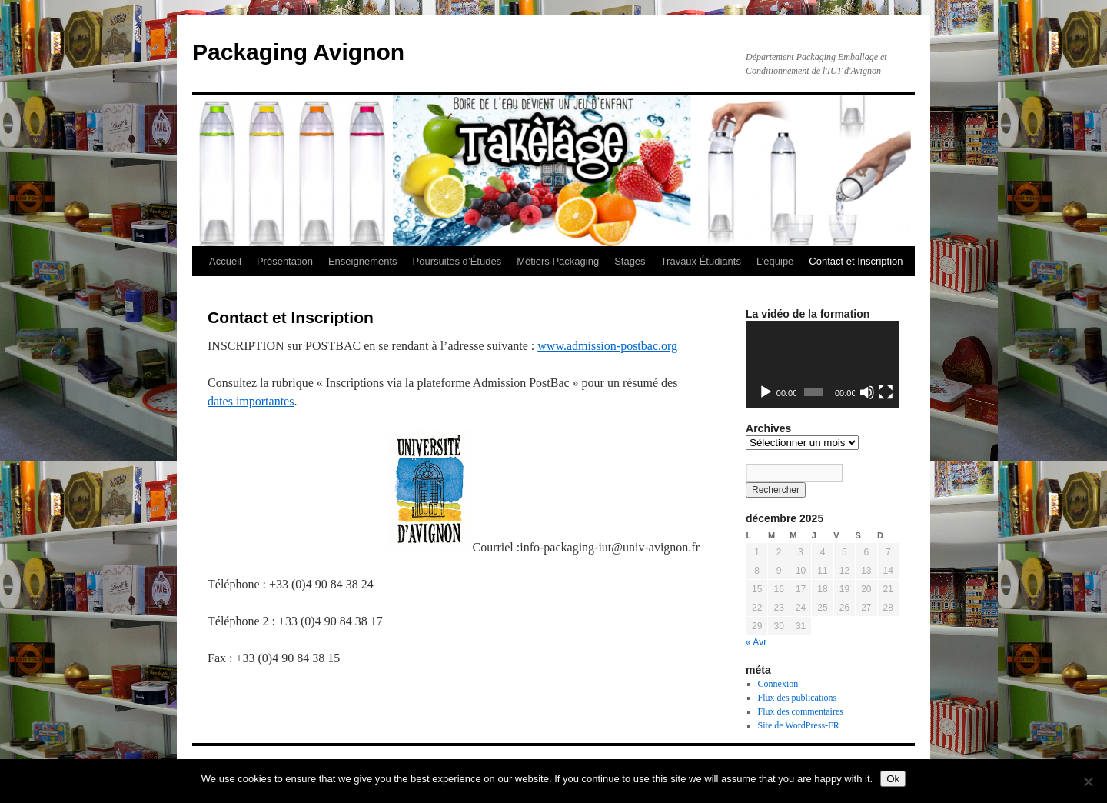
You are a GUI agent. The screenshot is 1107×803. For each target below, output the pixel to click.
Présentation (285, 261)
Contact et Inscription (856, 261)
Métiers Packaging (558, 261)
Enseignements (362, 261)
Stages (629, 261)
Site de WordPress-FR (798, 725)
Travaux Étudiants (701, 261)
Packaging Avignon (298, 52)
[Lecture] (765, 392)
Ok (892, 779)
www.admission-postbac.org (607, 345)
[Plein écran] (885, 392)
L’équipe (774, 261)
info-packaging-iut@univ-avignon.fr (610, 547)
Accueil (225, 261)
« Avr (756, 642)
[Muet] (867, 392)
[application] (822, 364)
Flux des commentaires (800, 711)
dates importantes (251, 401)
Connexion (778, 683)
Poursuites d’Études (457, 261)
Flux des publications (797, 697)
